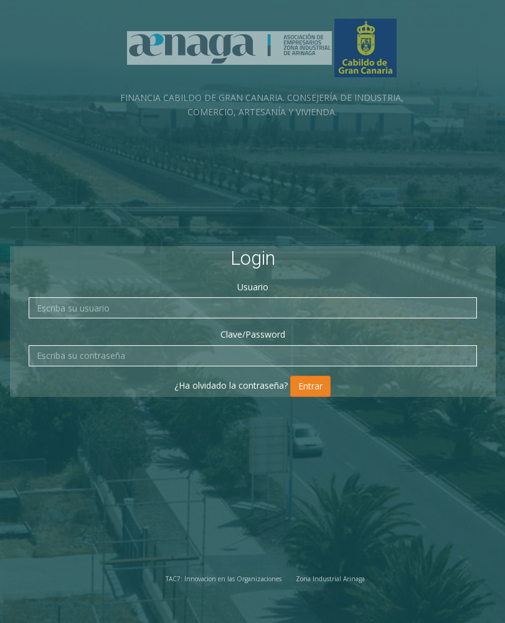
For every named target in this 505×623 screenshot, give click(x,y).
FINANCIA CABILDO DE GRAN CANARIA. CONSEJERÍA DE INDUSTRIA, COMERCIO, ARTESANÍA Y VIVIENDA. (262, 68)
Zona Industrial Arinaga (330, 578)
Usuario (252, 287)
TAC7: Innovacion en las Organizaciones (223, 578)
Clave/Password (252, 334)
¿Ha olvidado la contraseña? (231, 385)
